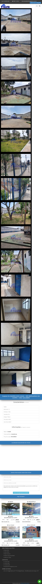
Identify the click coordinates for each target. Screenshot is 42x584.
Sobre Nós (6, 550)
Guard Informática (25, 583)
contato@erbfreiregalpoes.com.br (29, 1)
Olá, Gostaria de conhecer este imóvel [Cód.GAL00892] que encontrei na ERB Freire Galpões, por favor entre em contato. (21, 488)
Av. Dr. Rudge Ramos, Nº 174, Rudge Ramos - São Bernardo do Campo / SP (21, 571)
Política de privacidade (9, 555)
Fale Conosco (6, 553)
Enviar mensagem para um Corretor (21, 492)
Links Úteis (6, 552)
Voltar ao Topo (7, 557)
